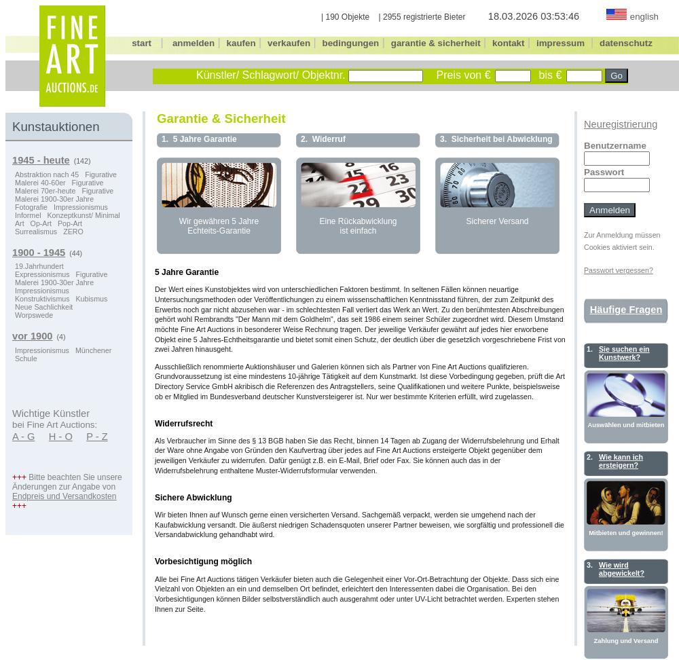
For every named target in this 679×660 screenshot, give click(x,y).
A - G (23, 436)
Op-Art (41, 223)
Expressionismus (42, 274)
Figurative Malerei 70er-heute (59, 187)
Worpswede (34, 315)
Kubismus (92, 299)
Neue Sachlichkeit (44, 307)
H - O (61, 436)
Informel (28, 215)
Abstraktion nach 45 (47, 174)
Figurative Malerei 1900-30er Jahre (64, 195)
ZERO (73, 231)
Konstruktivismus (42, 299)
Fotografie (31, 207)
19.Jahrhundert (39, 266)
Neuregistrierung (620, 124)
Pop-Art (70, 223)
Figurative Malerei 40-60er (66, 178)
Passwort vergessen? (618, 270)
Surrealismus (36, 231)
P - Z (97, 436)
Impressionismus (81, 207)
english (644, 17)
